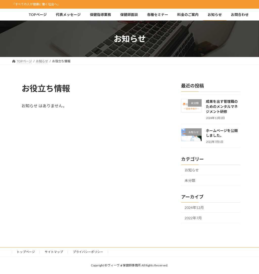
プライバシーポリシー (88, 252)
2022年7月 (193, 218)
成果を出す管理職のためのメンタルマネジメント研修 (222, 107)
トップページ (26, 252)
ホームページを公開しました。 (222, 133)
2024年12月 (194, 208)
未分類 (190, 180)
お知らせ (192, 170)
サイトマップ (54, 252)
